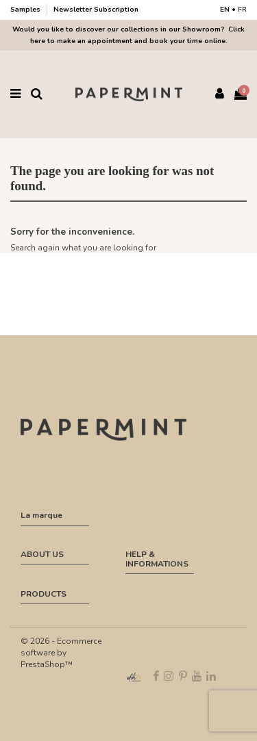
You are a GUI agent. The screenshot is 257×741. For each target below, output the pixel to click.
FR (242, 9)
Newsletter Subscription (95, 9)
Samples (26, 9)
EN (225, 9)
